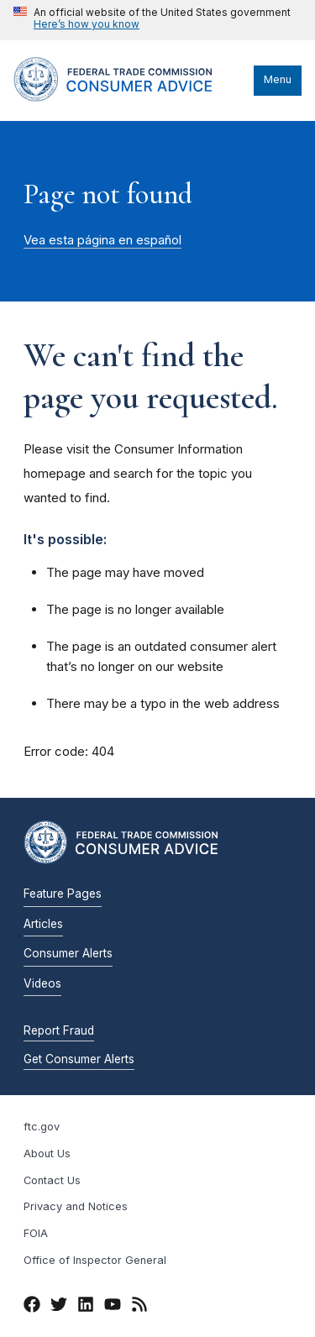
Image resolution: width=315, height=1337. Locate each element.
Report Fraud (59, 1030)
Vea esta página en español (102, 240)
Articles (43, 924)
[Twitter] (58, 1306)
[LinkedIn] (85, 1306)
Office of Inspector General (95, 1260)
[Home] (129, 97)
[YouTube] (112, 1306)
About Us (47, 1153)
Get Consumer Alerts (79, 1059)
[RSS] (139, 1306)
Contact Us (52, 1180)
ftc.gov (42, 1126)
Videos (42, 983)
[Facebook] (32, 1306)
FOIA (36, 1233)
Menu (277, 79)
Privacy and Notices (76, 1206)
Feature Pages (63, 893)
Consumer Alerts (68, 953)
